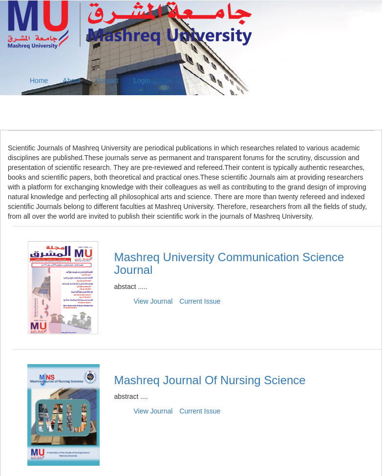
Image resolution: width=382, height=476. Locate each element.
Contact (107, 80)
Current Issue (199, 301)
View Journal (153, 301)
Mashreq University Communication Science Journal (229, 263)
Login (141, 80)
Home (39, 80)
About (72, 80)
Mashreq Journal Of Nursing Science (210, 380)
